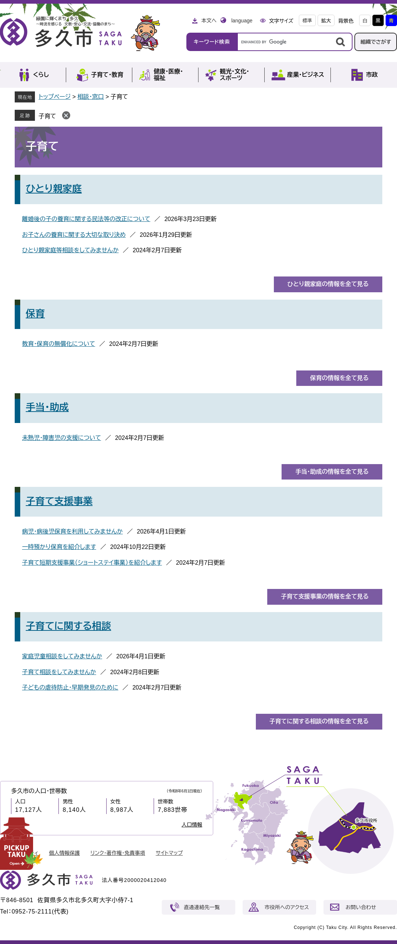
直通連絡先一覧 (202, 907)
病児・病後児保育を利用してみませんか (72, 531)
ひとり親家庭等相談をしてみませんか (70, 250)
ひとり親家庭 (54, 188)
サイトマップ (169, 853)
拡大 (326, 20)
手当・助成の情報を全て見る (332, 472)
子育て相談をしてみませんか (59, 672)
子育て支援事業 (59, 501)
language (242, 20)
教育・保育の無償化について (58, 344)
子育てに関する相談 (68, 626)
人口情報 (192, 825)
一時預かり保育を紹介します (59, 547)
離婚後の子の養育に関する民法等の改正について (86, 219)
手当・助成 (47, 407)
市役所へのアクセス (287, 907)
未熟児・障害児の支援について (61, 438)
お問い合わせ (361, 907)
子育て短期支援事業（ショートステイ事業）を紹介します (92, 563)
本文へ (209, 20)
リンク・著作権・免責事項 (117, 853)
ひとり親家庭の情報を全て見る (328, 284)
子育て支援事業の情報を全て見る (325, 596)
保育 (35, 313)
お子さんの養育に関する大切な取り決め (74, 235)
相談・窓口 (91, 97)
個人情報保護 (64, 853)
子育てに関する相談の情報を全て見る (319, 721)
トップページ (55, 97)
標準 (307, 20)
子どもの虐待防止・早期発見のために (70, 687)
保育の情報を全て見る (339, 378)
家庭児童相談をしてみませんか (62, 656)
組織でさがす (375, 42)
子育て (47, 116)
